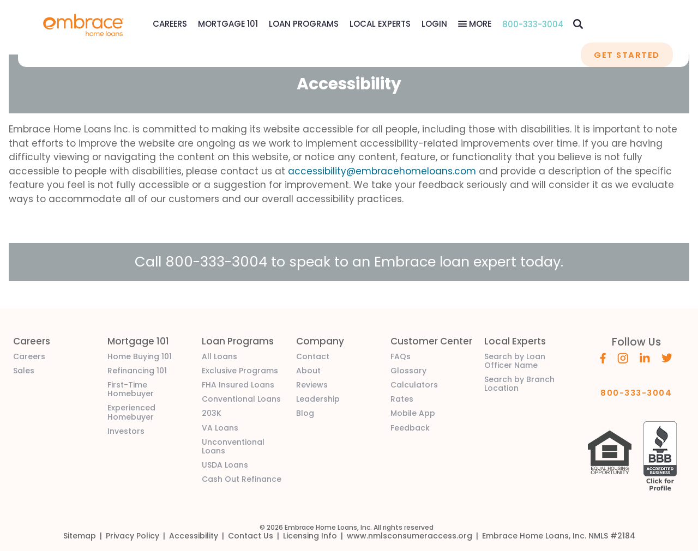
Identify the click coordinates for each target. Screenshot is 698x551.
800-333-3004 (532, 24)
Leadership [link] (318, 398)
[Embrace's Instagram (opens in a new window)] (622, 357)
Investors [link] (126, 431)
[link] (83, 24)
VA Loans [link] (220, 427)
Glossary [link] (408, 370)
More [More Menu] (479, 23)
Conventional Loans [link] (241, 398)
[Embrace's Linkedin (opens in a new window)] (645, 357)
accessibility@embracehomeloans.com (382, 171)
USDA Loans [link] (225, 464)
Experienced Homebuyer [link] (131, 412)
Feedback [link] (410, 427)
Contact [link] (312, 356)
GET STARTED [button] (626, 54)
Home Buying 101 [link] (139, 356)
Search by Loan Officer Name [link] (514, 361)
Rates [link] (401, 398)
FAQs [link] (400, 356)
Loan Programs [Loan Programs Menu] (304, 23)
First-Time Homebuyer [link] (130, 389)
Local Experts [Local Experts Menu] (380, 23)
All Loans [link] (219, 356)
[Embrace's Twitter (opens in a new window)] (667, 357)
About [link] (308, 370)
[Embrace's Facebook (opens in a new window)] (603, 357)
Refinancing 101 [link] (137, 370)
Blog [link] (305, 413)
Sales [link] (23, 370)
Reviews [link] (312, 384)
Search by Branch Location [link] (519, 383)
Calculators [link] (414, 384)
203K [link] (211, 413)
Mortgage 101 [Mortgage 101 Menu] (228, 23)
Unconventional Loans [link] (233, 446)
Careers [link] (29, 356)
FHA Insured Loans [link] (238, 384)
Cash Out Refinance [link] (241, 479)
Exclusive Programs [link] (240, 370)
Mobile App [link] (412, 413)
